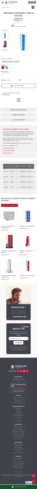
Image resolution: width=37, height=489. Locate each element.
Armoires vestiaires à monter (10, 61)
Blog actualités (18, 401)
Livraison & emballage (18, 463)
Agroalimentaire (19, 428)
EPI (18, 419)
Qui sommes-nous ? (18, 399)
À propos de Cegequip (18, 397)
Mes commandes (18, 449)
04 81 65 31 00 (19, 317)
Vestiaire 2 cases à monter (27, 275)
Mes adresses (18, 447)
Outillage (18, 417)
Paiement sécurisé (18, 461)
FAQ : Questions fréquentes (18, 402)
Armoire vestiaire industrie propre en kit (8, 276)
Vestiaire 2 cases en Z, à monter (26, 251)
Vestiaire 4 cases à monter (27, 226)
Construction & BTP (18, 437)
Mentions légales (18, 464)
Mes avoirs (18, 451)
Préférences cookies (18, 466)
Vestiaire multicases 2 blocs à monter (9, 251)
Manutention (18, 408)
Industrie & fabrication (18, 426)
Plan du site (18, 468)
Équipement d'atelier (18, 415)
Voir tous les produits (9, 205)
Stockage (18, 411)
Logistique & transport (18, 431)
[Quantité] (14, 80)
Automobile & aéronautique (18, 430)
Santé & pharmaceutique (18, 435)
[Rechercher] (18, 7)
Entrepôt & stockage (18, 433)
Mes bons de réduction (18, 452)
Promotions (19, 420)
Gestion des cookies (18, 471)
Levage (18, 410)
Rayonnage (18, 413)
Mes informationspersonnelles (18, 445)
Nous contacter (18, 391)
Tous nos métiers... (18, 438)
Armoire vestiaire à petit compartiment (8, 226)
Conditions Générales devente (18, 459)
